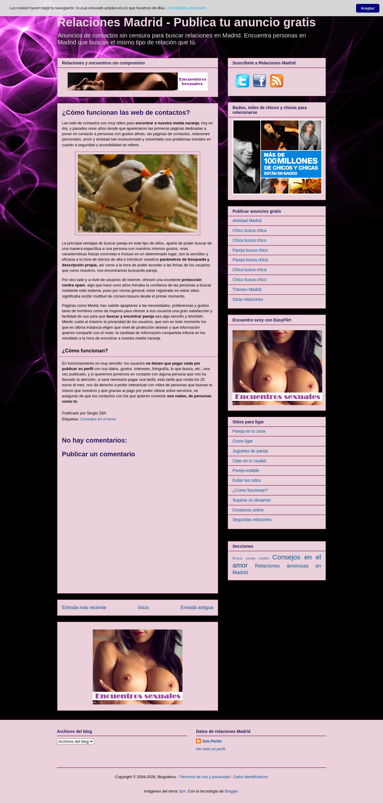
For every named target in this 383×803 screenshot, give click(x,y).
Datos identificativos (250, 777)
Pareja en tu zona (248, 431)
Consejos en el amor (98, 419)
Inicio (143, 607)
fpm (182, 791)
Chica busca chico (249, 240)
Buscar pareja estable (250, 558)
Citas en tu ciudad (249, 460)
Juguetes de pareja (250, 451)
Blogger (231, 791)
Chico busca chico (249, 279)
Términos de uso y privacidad (204, 777)
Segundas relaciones (252, 519)
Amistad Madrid (247, 220)
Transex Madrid (247, 289)
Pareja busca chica (250, 259)
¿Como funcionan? (250, 490)
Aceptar (368, 8)
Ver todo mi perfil (210, 749)
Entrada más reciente (84, 607)
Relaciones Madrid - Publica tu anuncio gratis (186, 22)
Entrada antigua (196, 607)
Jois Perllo (212, 741)
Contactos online (248, 510)
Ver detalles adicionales (187, 7)
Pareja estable (245, 470)
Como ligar (242, 441)
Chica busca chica (249, 269)
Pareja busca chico (250, 250)
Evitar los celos (246, 480)
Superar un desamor (251, 500)
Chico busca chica (249, 230)
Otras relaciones (247, 299)
